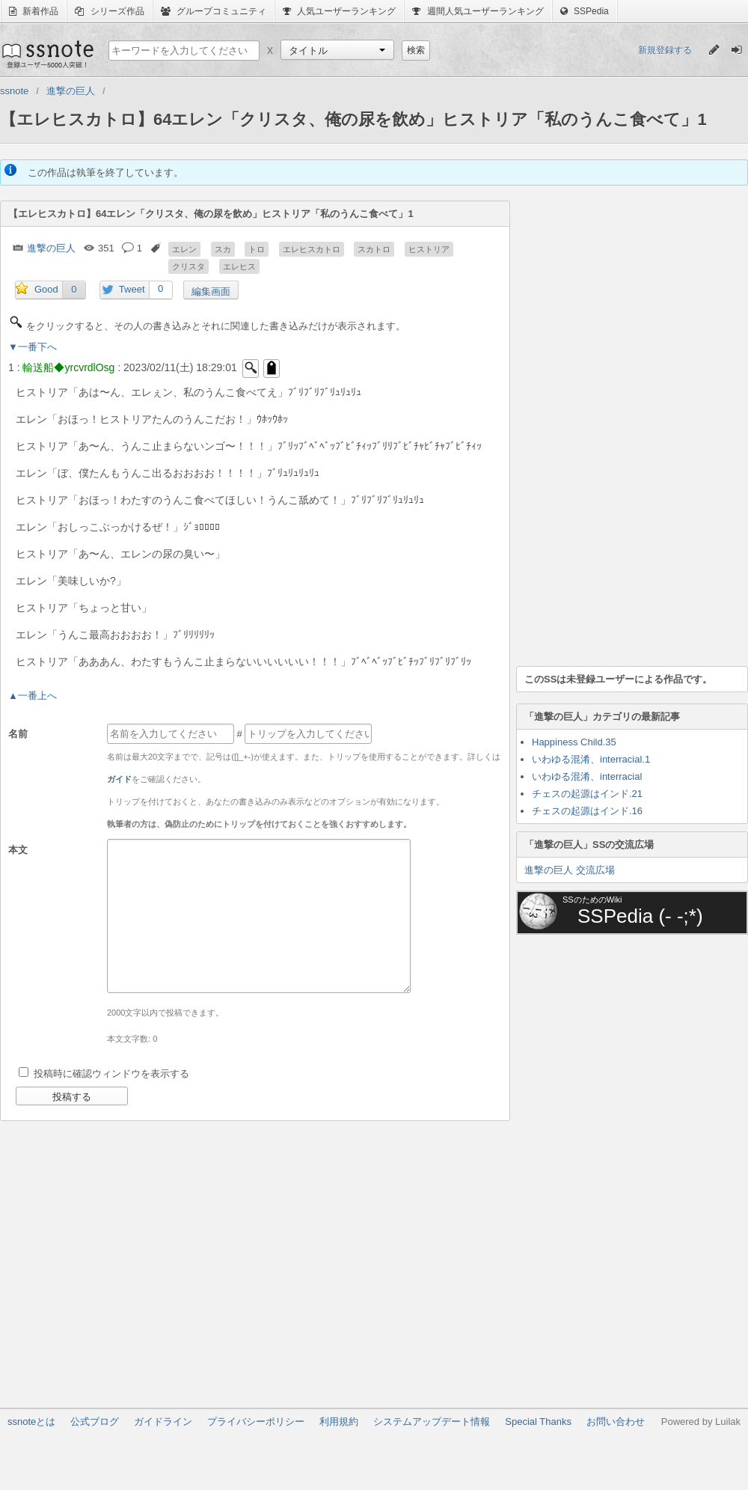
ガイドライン (163, 1421)
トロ (256, 249)
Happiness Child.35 (574, 742)
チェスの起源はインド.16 (587, 810)
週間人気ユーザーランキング (477, 11)
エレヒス (239, 266)
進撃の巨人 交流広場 (569, 870)
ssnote (47, 54)
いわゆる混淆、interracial (587, 776)
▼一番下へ (32, 346)
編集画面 (210, 291)
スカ (223, 249)
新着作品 (33, 11)
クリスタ (188, 266)
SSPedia (584, 11)
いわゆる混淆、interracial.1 (591, 759)
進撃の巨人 (51, 248)
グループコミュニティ (213, 11)
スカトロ (374, 249)
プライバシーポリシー (255, 1421)
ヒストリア (429, 249)
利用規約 (338, 1421)
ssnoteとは (31, 1421)
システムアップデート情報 (431, 1421)
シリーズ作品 (109, 11)
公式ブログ (94, 1421)
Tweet (132, 289)
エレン (184, 249)
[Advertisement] (579, 425)
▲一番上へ (32, 695)
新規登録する (665, 50)
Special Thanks (538, 1421)
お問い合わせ (615, 1421)
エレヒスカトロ (311, 249)
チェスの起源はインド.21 (587, 793)
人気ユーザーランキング (339, 11)
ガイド (119, 779)
